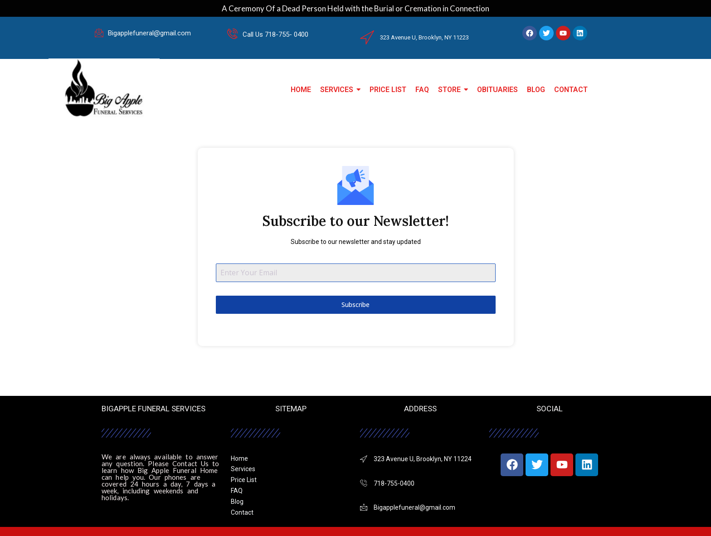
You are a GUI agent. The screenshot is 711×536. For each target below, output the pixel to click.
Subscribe (355, 304)
